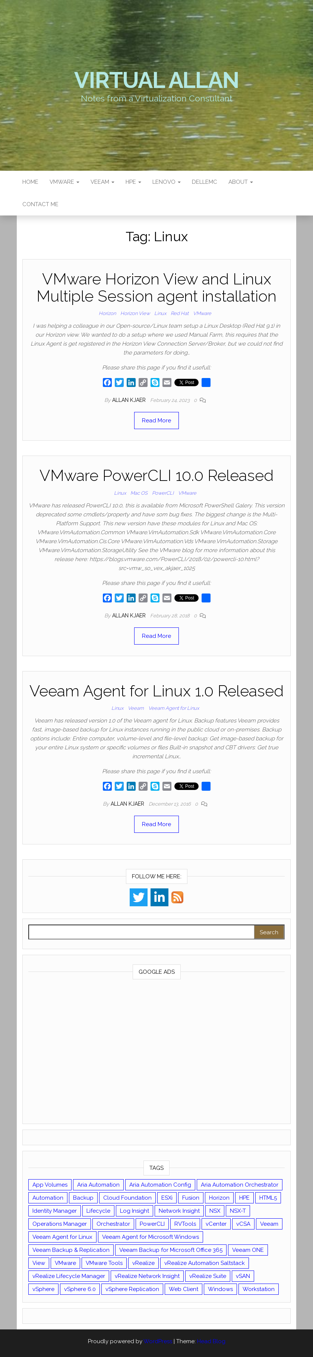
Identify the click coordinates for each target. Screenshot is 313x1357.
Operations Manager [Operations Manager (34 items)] (59, 1224)
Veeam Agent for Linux (173, 708)
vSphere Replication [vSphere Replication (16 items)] (132, 1289)
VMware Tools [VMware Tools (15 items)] (104, 1263)
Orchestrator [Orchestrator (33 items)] (113, 1224)
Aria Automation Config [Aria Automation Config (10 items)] (160, 1184)
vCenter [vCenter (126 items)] (216, 1224)
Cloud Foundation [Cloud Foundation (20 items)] (127, 1197)
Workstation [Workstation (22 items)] (259, 1289)
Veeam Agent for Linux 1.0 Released (156, 691)
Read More (156, 420)
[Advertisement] (156, 1053)
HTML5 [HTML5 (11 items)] (268, 1197)
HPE (133, 182)
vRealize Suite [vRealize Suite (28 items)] (207, 1276)
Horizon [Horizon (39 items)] (219, 1197)
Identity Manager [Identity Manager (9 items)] (54, 1211)
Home (30, 182)
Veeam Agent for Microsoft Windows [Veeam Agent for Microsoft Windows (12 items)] (150, 1237)
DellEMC (204, 182)
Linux (160, 313)
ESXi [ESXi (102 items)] (167, 1197)
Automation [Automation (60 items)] (47, 1197)
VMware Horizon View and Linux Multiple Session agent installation (156, 287)
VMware (64, 182)
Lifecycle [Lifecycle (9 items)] (98, 1211)
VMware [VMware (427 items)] (65, 1263)
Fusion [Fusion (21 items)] (190, 1197)
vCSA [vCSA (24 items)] (243, 1224)
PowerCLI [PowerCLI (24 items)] (152, 1224)
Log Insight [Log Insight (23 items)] (134, 1211)
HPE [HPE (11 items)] (244, 1197)
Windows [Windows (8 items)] (220, 1289)
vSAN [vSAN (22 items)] (243, 1276)
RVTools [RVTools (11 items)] (185, 1224)
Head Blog (211, 1341)
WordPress (157, 1341)
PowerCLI (163, 493)
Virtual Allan (156, 80)
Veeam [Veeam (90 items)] (269, 1224)
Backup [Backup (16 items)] (83, 1197)
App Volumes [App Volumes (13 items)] (49, 1184)
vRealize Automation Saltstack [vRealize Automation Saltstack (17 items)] (204, 1263)
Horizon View (135, 313)
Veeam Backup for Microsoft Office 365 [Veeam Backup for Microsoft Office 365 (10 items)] (170, 1250)
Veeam (102, 182)
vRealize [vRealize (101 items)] (143, 1263)
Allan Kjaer (129, 400)
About (240, 182)
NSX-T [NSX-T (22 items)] (238, 1211)
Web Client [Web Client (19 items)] (183, 1289)
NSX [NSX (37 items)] (214, 1211)
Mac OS (139, 493)
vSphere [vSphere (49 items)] (43, 1289)
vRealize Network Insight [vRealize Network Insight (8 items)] (147, 1276)
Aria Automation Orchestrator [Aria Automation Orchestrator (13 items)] (239, 1184)
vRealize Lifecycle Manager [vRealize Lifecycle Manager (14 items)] (68, 1276)
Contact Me (40, 204)
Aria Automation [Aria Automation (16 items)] (98, 1184)
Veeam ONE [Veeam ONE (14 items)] (248, 1250)
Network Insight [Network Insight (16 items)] (179, 1211)
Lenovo (166, 182)
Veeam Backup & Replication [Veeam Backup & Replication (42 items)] (71, 1250)
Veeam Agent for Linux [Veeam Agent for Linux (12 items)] (62, 1237)
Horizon (107, 313)
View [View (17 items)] (38, 1263)
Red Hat (180, 313)
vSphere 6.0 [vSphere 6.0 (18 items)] (80, 1289)
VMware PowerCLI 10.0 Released (156, 475)
